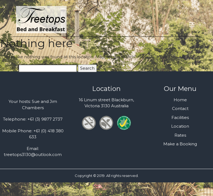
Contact (180, 108)
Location (180, 126)
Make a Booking (180, 143)
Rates (180, 135)
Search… (8, 68)
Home (180, 99)
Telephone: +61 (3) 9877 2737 (32, 119)
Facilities (180, 117)
